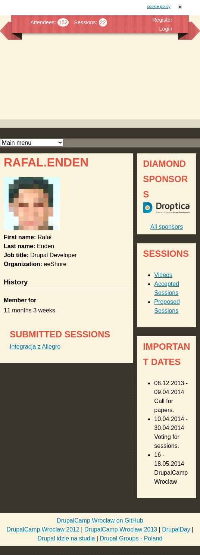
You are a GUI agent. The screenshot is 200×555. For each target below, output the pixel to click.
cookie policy (159, 6)
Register (162, 20)
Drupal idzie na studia (66, 538)
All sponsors (166, 227)
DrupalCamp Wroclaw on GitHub (100, 520)
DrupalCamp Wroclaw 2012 (43, 529)
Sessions (85, 22)
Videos (163, 275)
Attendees (42, 22)
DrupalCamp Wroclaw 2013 (120, 529)
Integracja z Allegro (35, 346)
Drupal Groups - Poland (131, 538)
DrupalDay (176, 529)
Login (165, 29)
